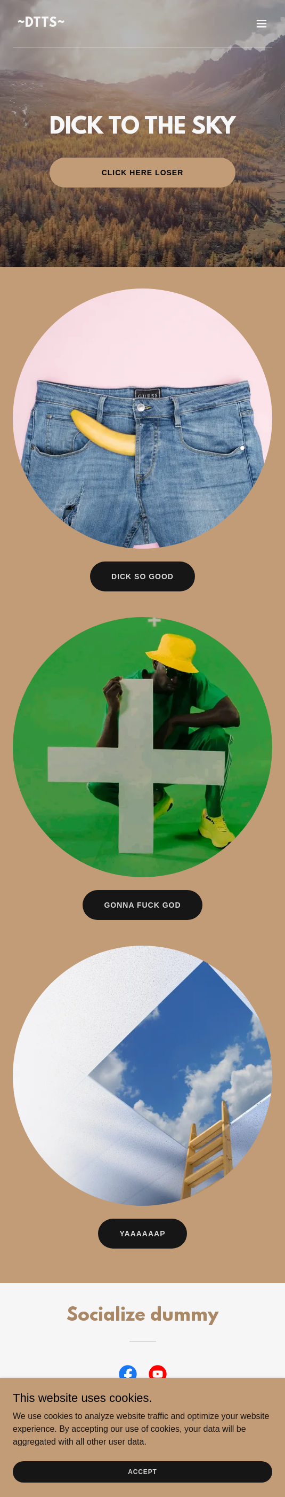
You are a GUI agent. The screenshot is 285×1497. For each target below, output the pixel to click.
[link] (41, 23)
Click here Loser (143, 172)
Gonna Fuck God (142, 905)
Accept (142, 1471)
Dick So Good (142, 576)
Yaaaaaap (142, 1233)
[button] (261, 23)
